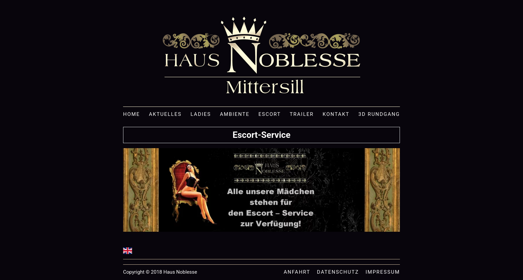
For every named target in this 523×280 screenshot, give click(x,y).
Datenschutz (338, 272)
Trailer (302, 114)
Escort (269, 114)
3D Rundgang (379, 114)
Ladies (200, 114)
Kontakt (336, 114)
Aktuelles (165, 114)
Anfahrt (297, 272)
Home (131, 114)
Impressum (383, 272)
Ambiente (234, 114)
